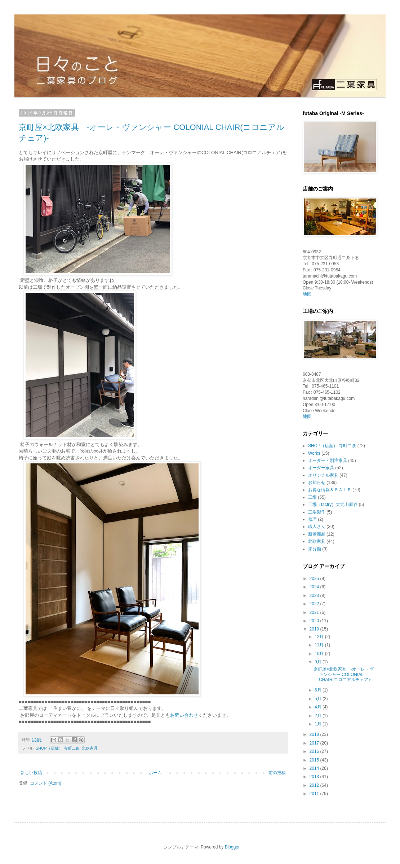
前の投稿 (277, 772)
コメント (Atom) (45, 783)
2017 (315, 743)
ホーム (155, 772)
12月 (320, 636)
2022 (315, 603)
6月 (319, 690)
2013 (315, 776)
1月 (319, 723)
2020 (315, 620)
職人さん (316, 526)
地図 (307, 294)
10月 (320, 653)
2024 (315, 586)
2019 (315, 629)
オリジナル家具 (323, 475)
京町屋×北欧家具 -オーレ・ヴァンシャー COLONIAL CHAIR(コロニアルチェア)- (344, 674)
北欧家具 (90, 748)
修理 (312, 519)
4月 (319, 707)
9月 (319, 661)
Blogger (232, 847)
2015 (315, 760)
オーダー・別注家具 (327, 460)
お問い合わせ (184, 715)
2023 (315, 595)
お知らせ (316, 482)
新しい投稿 (31, 772)
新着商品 (316, 534)
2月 (319, 715)
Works (314, 453)
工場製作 (316, 512)
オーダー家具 (321, 467)
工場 (312, 497)
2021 (315, 612)
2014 (315, 768)
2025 (315, 578)
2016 (315, 751)
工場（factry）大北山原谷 (332, 504)
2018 (315, 734)
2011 (315, 793)
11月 (320, 644)
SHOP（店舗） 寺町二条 (58, 748)
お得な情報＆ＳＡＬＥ (329, 489)
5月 (319, 698)
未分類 (314, 548)
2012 (315, 785)
